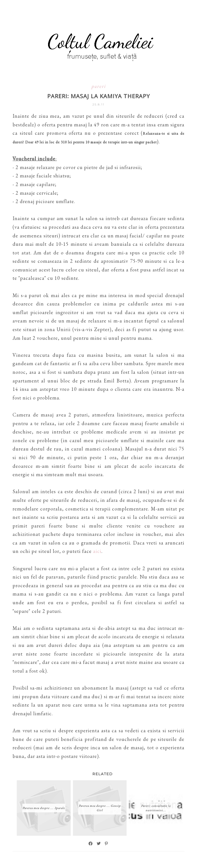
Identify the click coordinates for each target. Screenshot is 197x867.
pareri (98, 86)
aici (97, 551)
